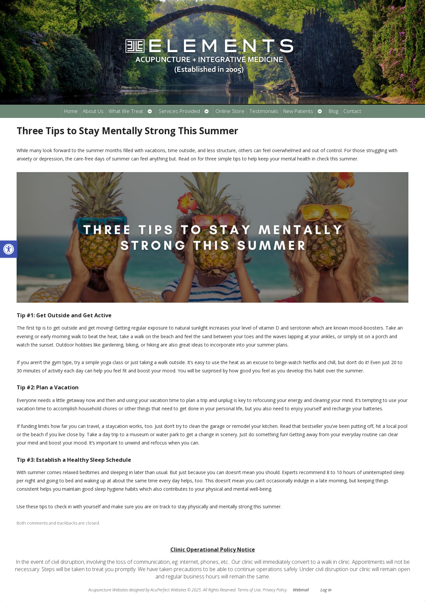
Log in (325, 590)
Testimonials (263, 111)
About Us (93, 111)
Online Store (229, 111)
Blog (333, 111)
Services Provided (179, 111)
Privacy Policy (275, 590)
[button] (8, 249)
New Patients (298, 111)
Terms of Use (249, 590)
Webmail (301, 590)
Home (71, 111)
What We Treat (126, 111)
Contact (352, 111)
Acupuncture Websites (108, 590)
